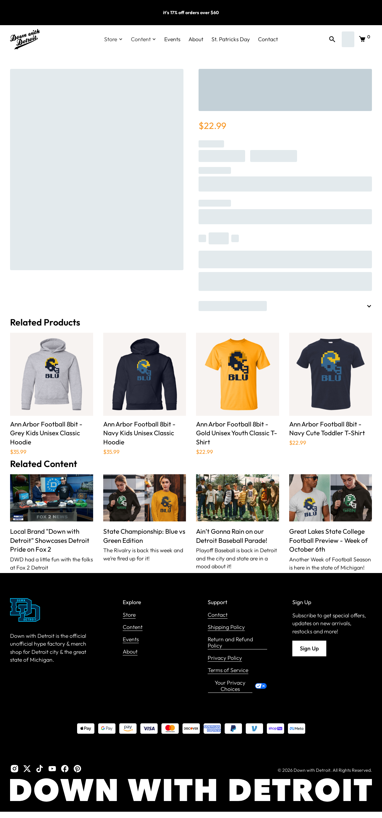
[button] (113, 39)
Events (172, 39)
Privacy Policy (225, 658)
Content (133, 627)
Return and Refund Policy (230, 642)
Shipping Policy (226, 627)
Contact (268, 39)
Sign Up (309, 648)
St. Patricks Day (230, 39)
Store (129, 615)
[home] (25, 39)
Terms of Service (228, 670)
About (195, 39)
